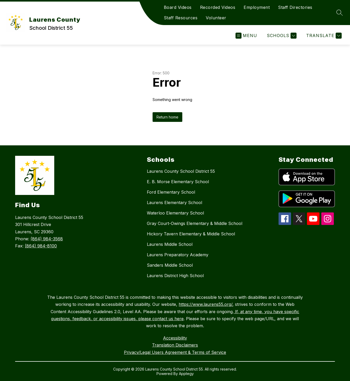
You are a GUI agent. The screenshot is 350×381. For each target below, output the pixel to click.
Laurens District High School (175, 275)
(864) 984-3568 (47, 238)
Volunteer (216, 17)
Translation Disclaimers (175, 345)
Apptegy (186, 373)
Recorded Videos (218, 7)
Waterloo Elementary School (175, 213)
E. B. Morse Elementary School (178, 181)
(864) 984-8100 (41, 245)
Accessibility (175, 338)
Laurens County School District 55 (181, 171)
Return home (167, 117)
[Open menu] (246, 35)
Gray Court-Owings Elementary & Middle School (194, 223)
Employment (257, 7)
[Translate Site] (323, 35)
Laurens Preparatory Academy (177, 254)
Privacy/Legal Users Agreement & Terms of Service (175, 352)
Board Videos (178, 7)
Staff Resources (181, 17)
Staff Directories (295, 7)
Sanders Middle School (170, 265)
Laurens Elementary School (174, 202)
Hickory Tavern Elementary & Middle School (191, 233)
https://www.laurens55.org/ (205, 304)
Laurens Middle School (169, 244)
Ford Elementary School (171, 192)
